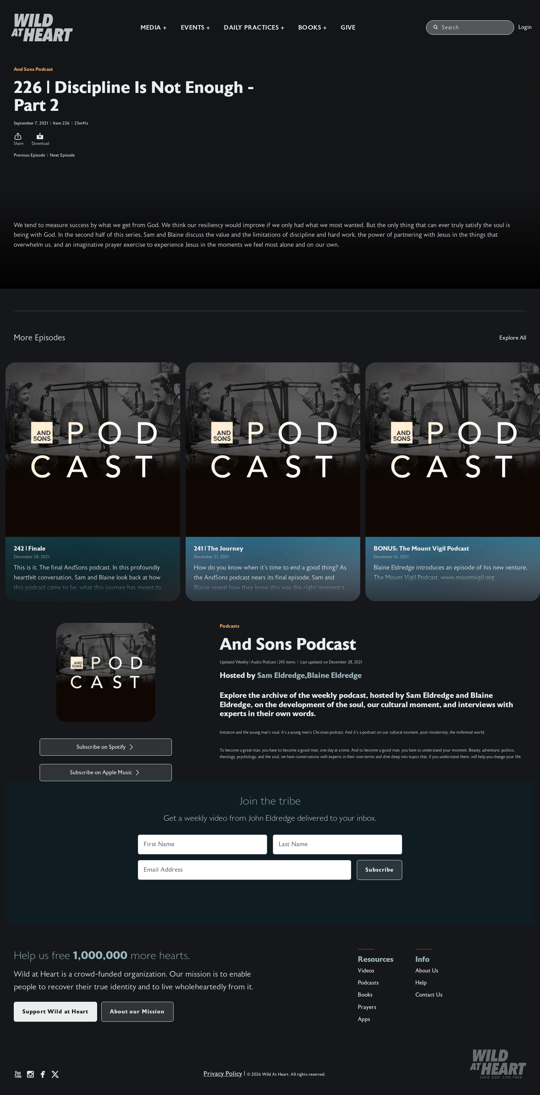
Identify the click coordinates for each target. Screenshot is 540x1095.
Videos (366, 971)
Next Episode (62, 155)
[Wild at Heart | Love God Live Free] (38, 27)
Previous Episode (29, 155)
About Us (426, 971)
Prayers (367, 1007)
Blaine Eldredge (334, 675)
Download (40, 139)
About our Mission (137, 1011)
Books (365, 995)
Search (446, 27)
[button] (18, 139)
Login (525, 27)
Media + (152, 27)
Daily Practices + (253, 27)
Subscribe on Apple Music (106, 772)
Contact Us (429, 995)
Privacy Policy (223, 1073)
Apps (364, 1019)
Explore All (512, 338)
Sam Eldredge (281, 675)
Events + (194, 27)
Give (347, 27)
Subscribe (379, 870)
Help (421, 983)
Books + (311, 27)
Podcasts (229, 626)
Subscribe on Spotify (105, 747)
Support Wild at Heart (55, 1011)
